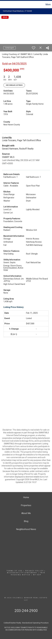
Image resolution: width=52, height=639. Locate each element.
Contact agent (9, 48)
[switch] (33, 48)
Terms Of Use (15, 571)
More (48, 4)
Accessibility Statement (22, 572)
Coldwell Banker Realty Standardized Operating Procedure (26, 623)
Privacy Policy (34, 571)
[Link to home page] (1, 4)
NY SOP (37, 575)
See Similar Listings (14, 85)
